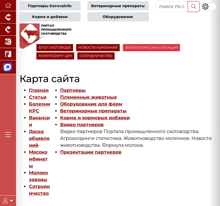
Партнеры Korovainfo (50, 6)
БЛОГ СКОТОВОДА (54, 47)
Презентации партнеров (90, 152)
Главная (39, 90)
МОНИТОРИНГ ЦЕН (55, 56)
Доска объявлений (39, 138)
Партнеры (73, 90)
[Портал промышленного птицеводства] (8, 29)
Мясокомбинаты (38, 159)
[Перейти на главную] (8, 5)
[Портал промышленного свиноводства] (8, 17)
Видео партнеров (82, 124)
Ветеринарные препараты (118, 6)
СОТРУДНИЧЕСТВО (96, 56)
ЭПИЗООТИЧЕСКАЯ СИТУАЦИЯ (151, 47)
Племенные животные (88, 97)
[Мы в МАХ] (8, 67)
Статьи (37, 97)
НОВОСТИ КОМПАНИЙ (97, 47)
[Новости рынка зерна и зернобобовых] (8, 54)
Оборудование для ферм (91, 104)
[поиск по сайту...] (172, 6)
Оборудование (118, 17)
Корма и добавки (50, 17)
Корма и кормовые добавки (95, 117)
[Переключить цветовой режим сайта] (209, 6)
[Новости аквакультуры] (8, 42)
